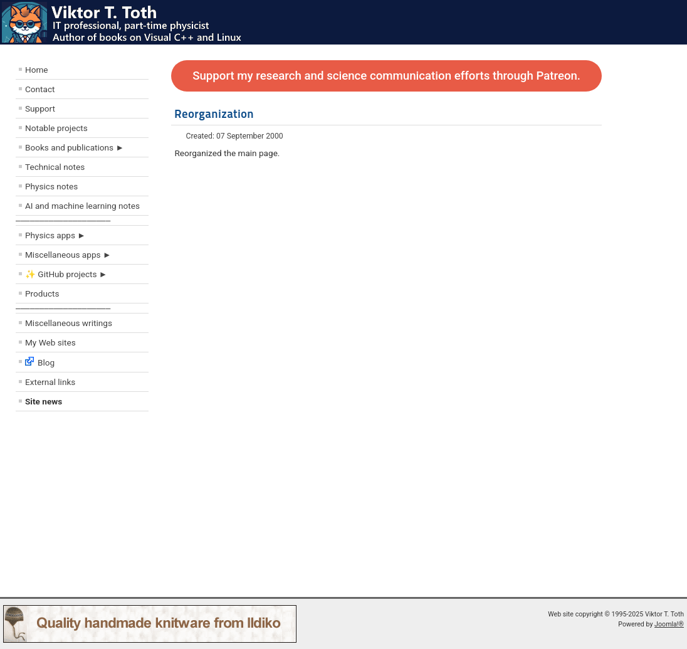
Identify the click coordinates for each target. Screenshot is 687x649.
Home (36, 70)
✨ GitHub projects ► (66, 274)
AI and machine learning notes (82, 206)
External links (50, 382)
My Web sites (50, 342)
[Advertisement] (91, 507)
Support (40, 108)
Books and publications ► (74, 147)
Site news (43, 401)
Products (42, 293)
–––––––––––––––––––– (63, 220)
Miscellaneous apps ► (68, 255)
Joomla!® (669, 624)
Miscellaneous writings (68, 323)
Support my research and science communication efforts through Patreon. (386, 76)
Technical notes (55, 167)
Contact (40, 89)
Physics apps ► (55, 235)
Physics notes (51, 186)
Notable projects (56, 128)
